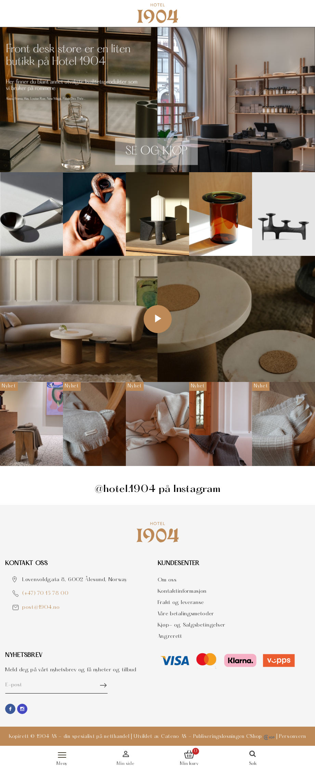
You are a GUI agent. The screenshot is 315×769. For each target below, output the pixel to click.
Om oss (167, 580)
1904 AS (47, 736)
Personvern (292, 736)
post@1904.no (41, 607)
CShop (260, 736)
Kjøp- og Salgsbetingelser (192, 625)
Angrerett (170, 636)
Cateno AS (174, 736)
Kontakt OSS (26, 563)
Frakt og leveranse (181, 602)
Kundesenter (179, 563)
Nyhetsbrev (24, 655)
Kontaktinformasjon (182, 591)
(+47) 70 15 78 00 (45, 593)
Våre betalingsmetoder (186, 614)
